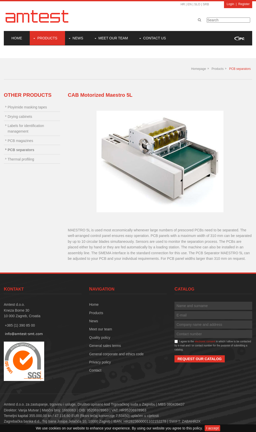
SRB (206, 4)
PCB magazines (20, 141)
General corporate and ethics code (116, 354)
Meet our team (113, 38)
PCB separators (240, 69)
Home (16, 38)
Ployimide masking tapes (27, 107)
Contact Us (154, 38)
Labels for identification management (26, 128)
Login (230, 4)
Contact (95, 370)
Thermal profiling (21, 159)
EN (189, 4)
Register (244, 4)
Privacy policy (100, 362)
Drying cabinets (20, 117)
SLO (197, 4)
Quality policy (99, 337)
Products (47, 38)
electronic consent (205, 341)
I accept (212, 428)
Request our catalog (200, 359)
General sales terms (105, 346)
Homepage (198, 69)
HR (183, 4)
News (78, 38)
